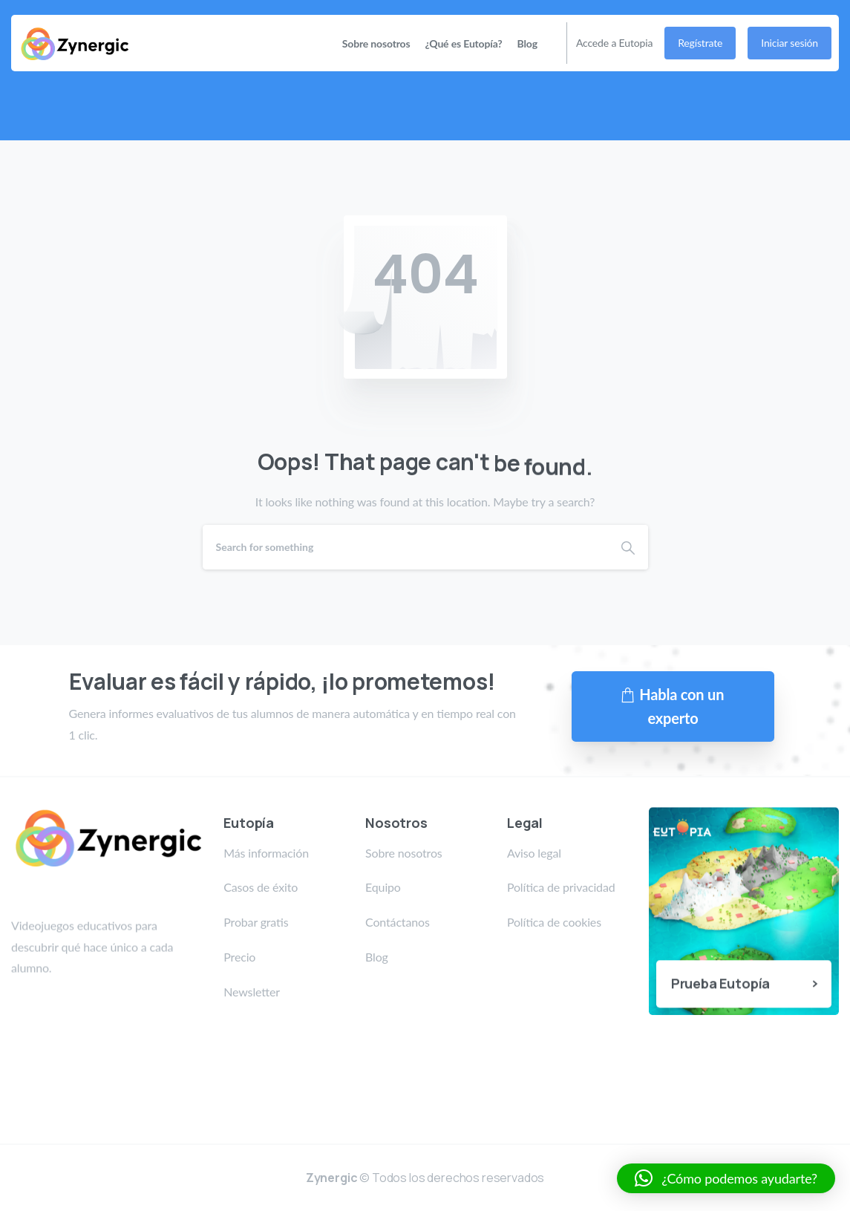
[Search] (405, 547)
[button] (726, 1178)
